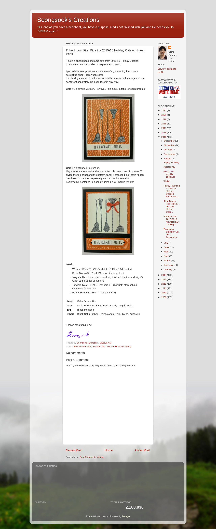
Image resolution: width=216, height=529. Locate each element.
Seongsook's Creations (68, 19)
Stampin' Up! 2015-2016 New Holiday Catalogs (171, 220)
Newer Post (74, 450)
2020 (164, 114)
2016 (164, 132)
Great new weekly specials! (169, 174)
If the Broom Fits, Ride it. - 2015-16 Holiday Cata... (172, 206)
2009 (164, 297)
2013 (164, 279)
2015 (164, 137)
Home (108, 450)
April (166, 256)
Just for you (169, 167)
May (166, 251)
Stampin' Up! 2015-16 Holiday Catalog (112, 346)
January (168, 269)
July (166, 242)
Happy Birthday (171, 162)
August (168, 158)
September (170, 154)
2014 (164, 275)
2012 (164, 284)
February (169, 265)
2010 (164, 292)
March (167, 260)
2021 (164, 110)
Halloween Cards (82, 346)
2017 (164, 128)
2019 (164, 119)
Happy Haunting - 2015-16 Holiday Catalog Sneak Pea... (172, 191)
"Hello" (167, 181)
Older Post (142, 450)
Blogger (126, 516)
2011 (164, 288)
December (169, 141)
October (168, 149)
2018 (164, 123)
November (169, 145)
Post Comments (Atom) (91, 457)
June (167, 247)
